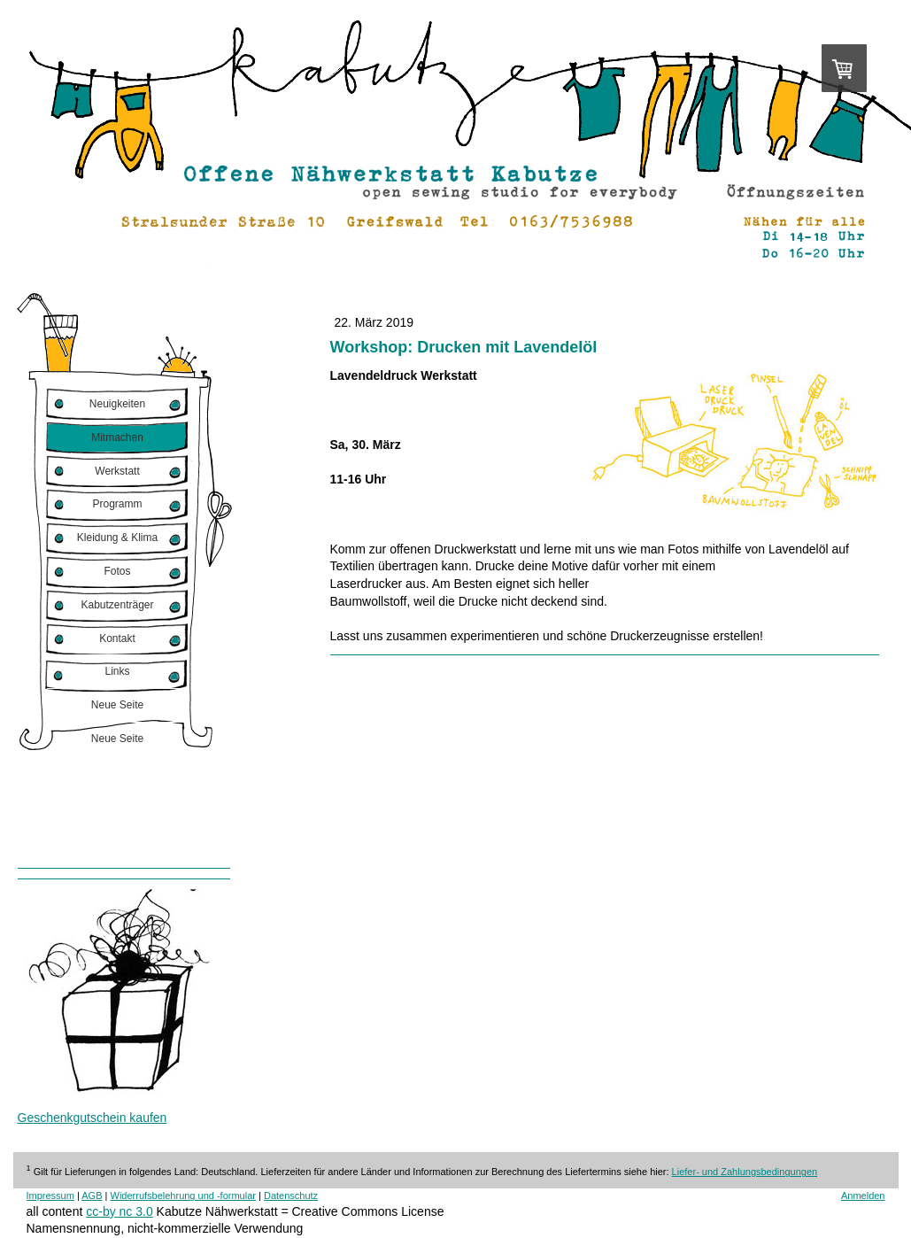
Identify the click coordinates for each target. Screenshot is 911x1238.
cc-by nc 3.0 (119, 1211)
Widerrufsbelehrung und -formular (183, 1195)
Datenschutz (291, 1195)
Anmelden (863, 1195)
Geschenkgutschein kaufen (92, 1117)
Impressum (50, 1195)
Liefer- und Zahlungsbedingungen (745, 1171)
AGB (91, 1195)
